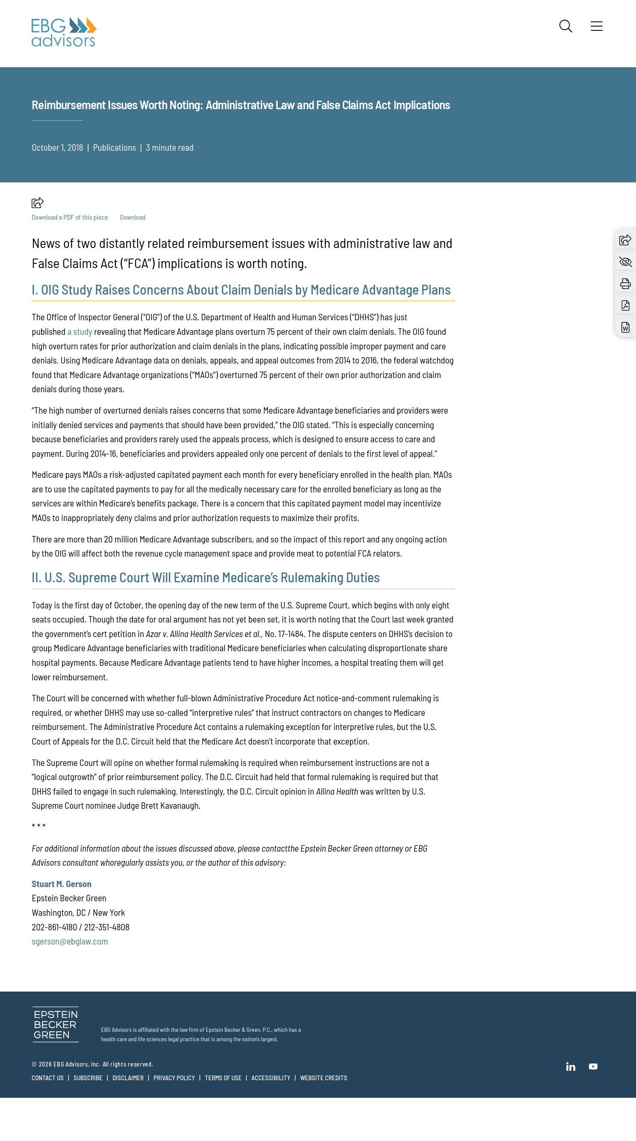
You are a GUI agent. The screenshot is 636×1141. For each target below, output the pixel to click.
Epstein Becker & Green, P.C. (239, 1072)
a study (79, 374)
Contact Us (48, 1121)
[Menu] (596, 29)
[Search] (565, 26)
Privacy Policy (174, 1121)
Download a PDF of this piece (70, 260)
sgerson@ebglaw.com (70, 984)
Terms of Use (223, 1121)
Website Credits (323, 1121)
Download (132, 260)
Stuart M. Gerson (62, 926)
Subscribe (88, 1121)
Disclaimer (128, 1121)
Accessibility (270, 1121)
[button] (38, 248)
